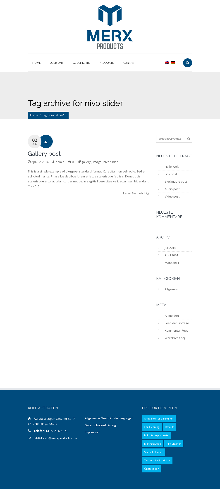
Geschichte (81, 63)
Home (36, 63)
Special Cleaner (153, 452)
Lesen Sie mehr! (136, 193)
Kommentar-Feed (177, 330)
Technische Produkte (157, 460)
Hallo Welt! (172, 167)
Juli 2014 (170, 248)
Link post (171, 174)
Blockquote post (176, 181)
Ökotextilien (151, 468)
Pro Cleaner (174, 443)
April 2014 (171, 255)
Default (169, 427)
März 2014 (172, 263)
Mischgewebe (152, 443)
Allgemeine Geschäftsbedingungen (109, 418)
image (97, 162)
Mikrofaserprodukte (156, 435)
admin (60, 162)
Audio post (172, 189)
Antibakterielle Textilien (158, 418)
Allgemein (171, 289)
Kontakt (129, 63)
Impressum (92, 432)
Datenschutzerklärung (100, 425)
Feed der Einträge (177, 323)
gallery (86, 162)
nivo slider (110, 162)
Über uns (57, 63)
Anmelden (172, 316)
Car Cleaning (151, 427)
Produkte (106, 63)
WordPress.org (175, 338)
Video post (172, 196)
